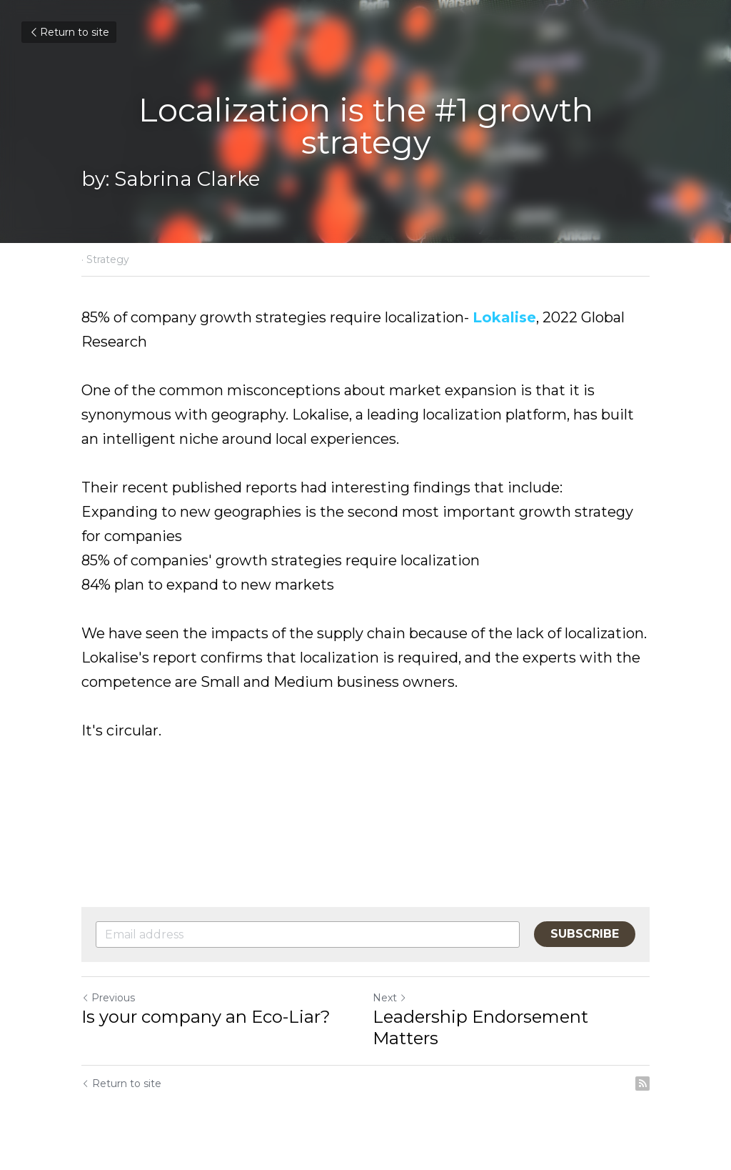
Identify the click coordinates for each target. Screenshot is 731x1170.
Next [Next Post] (390, 997)
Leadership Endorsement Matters (480, 1027)
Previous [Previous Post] (108, 997)
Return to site (69, 32)
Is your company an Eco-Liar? (206, 1016)
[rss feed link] (642, 1083)
